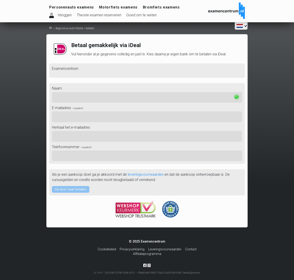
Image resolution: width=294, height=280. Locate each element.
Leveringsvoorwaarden (164, 249)
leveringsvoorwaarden (146, 174)
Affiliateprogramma (147, 254)
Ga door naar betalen (71, 189)
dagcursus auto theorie (69, 28)
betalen (90, 28)
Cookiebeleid (107, 249)
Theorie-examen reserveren (99, 15)
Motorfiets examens (118, 7)
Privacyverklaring (132, 249)
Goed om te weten (141, 15)
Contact (191, 249)
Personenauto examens (71, 7)
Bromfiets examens (161, 7)
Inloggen (65, 15)
